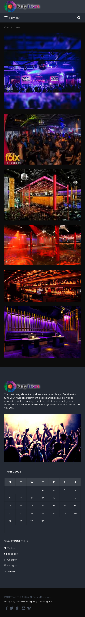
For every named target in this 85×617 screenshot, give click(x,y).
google (18, 608)
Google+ (12, 559)
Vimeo (11, 571)
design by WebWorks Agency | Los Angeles (28, 601)
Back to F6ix (13, 27)
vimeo (29, 608)
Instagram (12, 565)
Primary (11, 18)
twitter (12, 608)
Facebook (12, 553)
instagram (23, 608)
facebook (7, 608)
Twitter (11, 548)
